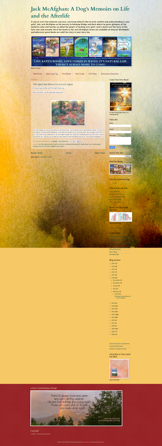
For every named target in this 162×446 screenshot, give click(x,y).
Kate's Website (114, 191)
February (116, 291)
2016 (113, 311)
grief (52, 144)
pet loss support (50, 146)
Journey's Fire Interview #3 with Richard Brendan (120, 248)
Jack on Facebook (115, 202)
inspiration (84, 144)
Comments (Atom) (46, 157)
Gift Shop (93, 74)
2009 (113, 329)
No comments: (63, 141)
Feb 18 (117, 294)
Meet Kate (37, 74)
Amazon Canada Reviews (117, 349)
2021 (113, 275)
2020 (113, 278)
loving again (96, 144)
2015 (113, 314)
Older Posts (100, 153)
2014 (113, 317)
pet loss (42, 146)
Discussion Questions (110, 74)
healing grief (75, 144)
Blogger (101, 442)
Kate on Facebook (115, 199)
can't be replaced (44, 144)
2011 (113, 323)
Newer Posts (37, 153)
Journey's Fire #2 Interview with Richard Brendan (120, 244)
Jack (115, 183)
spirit (62, 146)
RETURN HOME (114, 254)
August (115, 286)
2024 (113, 266)
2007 (113, 331)
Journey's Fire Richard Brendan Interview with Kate (119, 240)
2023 (113, 269)
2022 (113, 272)
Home (68, 153)
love (90, 144)
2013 (113, 320)
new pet (36, 146)
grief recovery (60, 144)
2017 (113, 309)
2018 (113, 306)
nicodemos (86, 442)
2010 (113, 326)
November (116, 283)
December (116, 280)
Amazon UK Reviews (116, 346)
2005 (113, 334)
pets (58, 146)
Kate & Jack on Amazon (117, 194)
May (114, 288)
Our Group (79, 74)
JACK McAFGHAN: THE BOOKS (119, 236)
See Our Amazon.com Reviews (119, 343)
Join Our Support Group (117, 197)
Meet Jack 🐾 (52, 74)
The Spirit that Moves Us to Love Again (53, 84)
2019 (113, 303)
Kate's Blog (113, 252)
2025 (113, 263)
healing (67, 144)
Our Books (66, 74)
